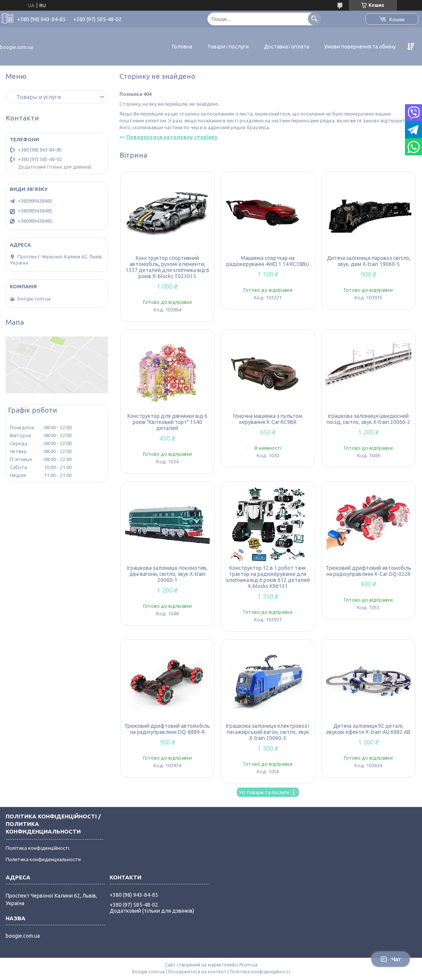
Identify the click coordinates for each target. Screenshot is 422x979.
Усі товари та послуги (264, 792)
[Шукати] (314, 18)
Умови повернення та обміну (360, 47)
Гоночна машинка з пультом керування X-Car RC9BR (267, 419)
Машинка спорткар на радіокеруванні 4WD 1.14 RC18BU (267, 261)
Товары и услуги (38, 97)
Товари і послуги (228, 47)
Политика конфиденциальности (43, 859)
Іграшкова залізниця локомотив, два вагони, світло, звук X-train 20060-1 (167, 574)
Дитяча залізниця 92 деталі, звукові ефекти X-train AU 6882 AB (368, 729)
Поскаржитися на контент (197, 971)
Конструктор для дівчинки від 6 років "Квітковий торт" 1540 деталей (167, 422)
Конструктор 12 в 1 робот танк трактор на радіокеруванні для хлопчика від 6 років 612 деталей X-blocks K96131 (268, 577)
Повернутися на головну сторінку (172, 137)
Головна (182, 47)
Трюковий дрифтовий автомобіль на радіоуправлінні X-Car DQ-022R (368, 571)
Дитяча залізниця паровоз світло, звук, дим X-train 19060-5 (368, 261)
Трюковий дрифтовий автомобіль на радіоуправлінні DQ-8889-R (167, 729)
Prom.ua (248, 964)
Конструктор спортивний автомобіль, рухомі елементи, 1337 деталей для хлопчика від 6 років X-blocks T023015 (167, 267)
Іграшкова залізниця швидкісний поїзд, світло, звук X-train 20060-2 (368, 419)
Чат (390, 959)
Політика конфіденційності (37, 848)
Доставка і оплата (286, 47)
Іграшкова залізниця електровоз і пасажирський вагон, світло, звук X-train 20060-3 (267, 732)
